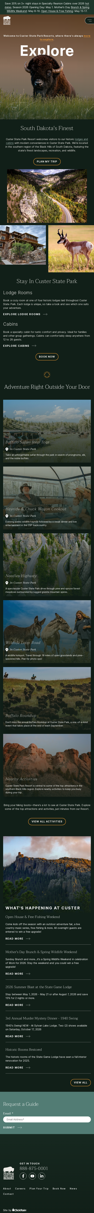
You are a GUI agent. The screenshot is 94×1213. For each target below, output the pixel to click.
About (7, 1188)
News (73, 1188)
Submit (9, 1127)
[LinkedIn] (41, 1176)
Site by (14, 1210)
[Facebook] (23, 1176)
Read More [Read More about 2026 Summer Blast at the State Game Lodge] (14, 1005)
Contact (8, 1194)
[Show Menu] (89, 20)
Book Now (47, 356)
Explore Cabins (16, 345)
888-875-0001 (34, 1168)
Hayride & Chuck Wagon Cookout (36, 509)
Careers (20, 1188)
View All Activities (47, 821)
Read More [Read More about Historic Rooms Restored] (14, 1067)
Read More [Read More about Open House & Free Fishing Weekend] (14, 938)
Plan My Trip (47, 161)
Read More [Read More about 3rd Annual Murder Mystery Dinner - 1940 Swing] (14, 1036)
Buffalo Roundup (21, 715)
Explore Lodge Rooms (22, 314)
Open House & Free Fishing (57, 11)
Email (7, 1113)
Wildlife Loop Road (23, 642)
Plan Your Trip (39, 1188)
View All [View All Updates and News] (80, 1082)
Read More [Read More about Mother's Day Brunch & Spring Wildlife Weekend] (14, 973)
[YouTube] (32, 1176)
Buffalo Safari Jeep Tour (27, 442)
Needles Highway (21, 576)
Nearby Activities (21, 779)
